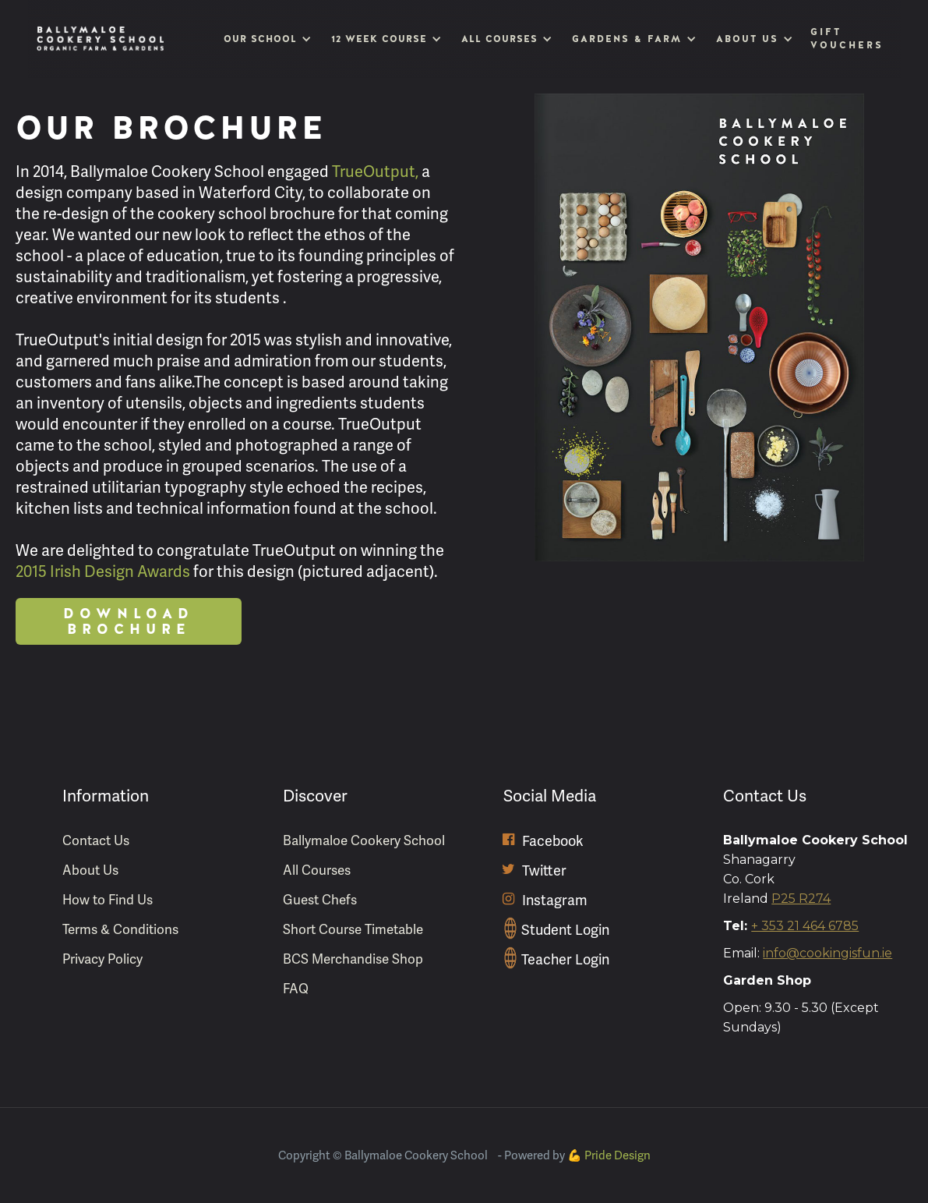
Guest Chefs (320, 900)
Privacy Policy (102, 959)
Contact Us (95, 841)
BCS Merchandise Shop (353, 959)
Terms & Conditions (120, 930)
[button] (265, 38)
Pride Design (617, 1155)
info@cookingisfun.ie (827, 953)
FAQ (296, 989)
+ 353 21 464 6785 (805, 925)
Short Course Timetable (353, 930)
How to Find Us (107, 900)
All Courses (317, 870)
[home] (100, 39)
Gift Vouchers (846, 38)
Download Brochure (128, 621)
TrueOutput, (375, 172)
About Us (90, 870)
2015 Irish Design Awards (103, 572)
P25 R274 (801, 898)
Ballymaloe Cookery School (364, 841)
